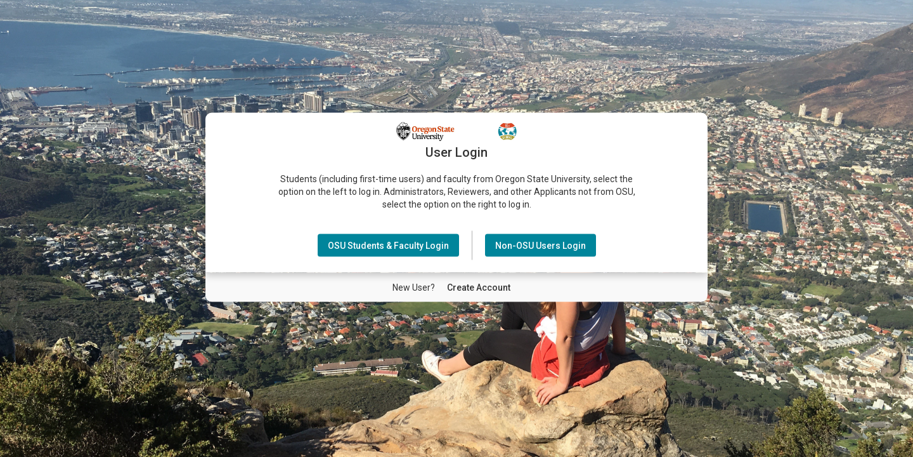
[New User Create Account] (479, 286)
